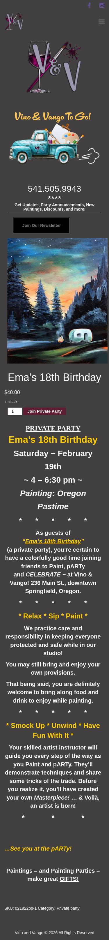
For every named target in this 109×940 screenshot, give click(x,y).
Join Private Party (44, 411)
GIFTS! (69, 879)
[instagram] (102, 5)
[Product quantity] (15, 411)
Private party (68, 908)
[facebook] (89, 5)
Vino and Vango (29, 932)
